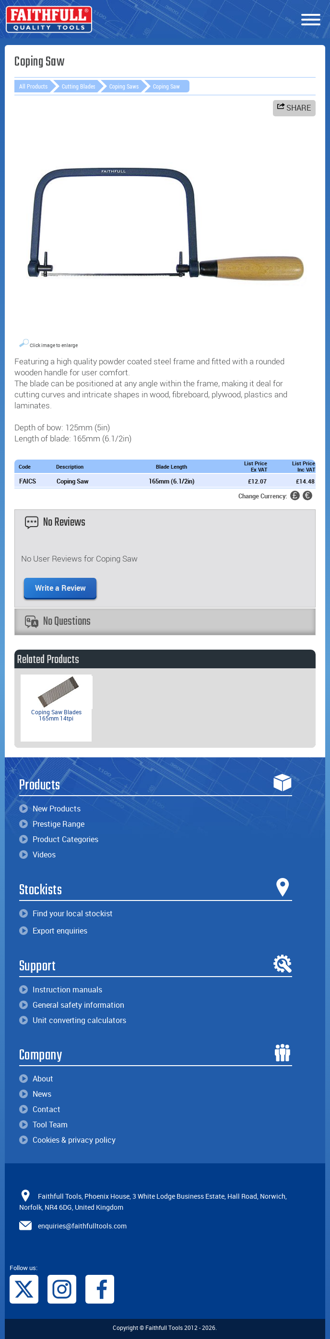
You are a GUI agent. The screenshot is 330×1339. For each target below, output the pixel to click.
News (35, 1094)
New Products (50, 808)
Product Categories (58, 839)
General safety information (71, 1005)
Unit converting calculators (72, 1020)
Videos (37, 854)
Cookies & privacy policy (67, 1140)
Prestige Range (51, 824)
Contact (39, 1109)
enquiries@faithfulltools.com (82, 1225)
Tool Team (43, 1124)
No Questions (58, 621)
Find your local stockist (66, 913)
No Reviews (55, 522)
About (36, 1078)
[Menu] (310, 20)
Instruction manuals (60, 989)
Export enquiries (53, 930)
